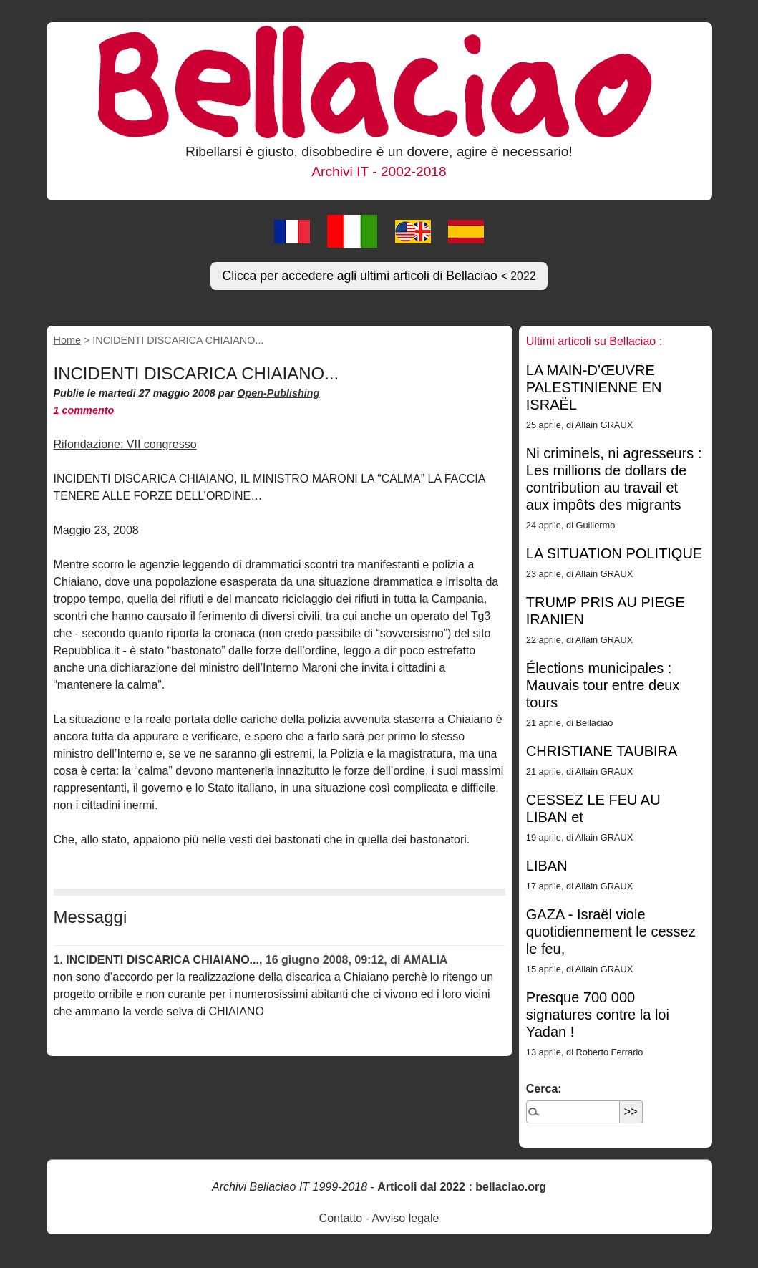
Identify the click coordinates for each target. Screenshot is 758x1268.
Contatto (340, 1218)
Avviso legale (405, 1218)
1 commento (84, 410)
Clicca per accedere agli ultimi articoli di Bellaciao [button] (378, 275)
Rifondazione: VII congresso (125, 444)
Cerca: (544, 1089)
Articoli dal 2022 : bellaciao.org (461, 1187)
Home (67, 340)
